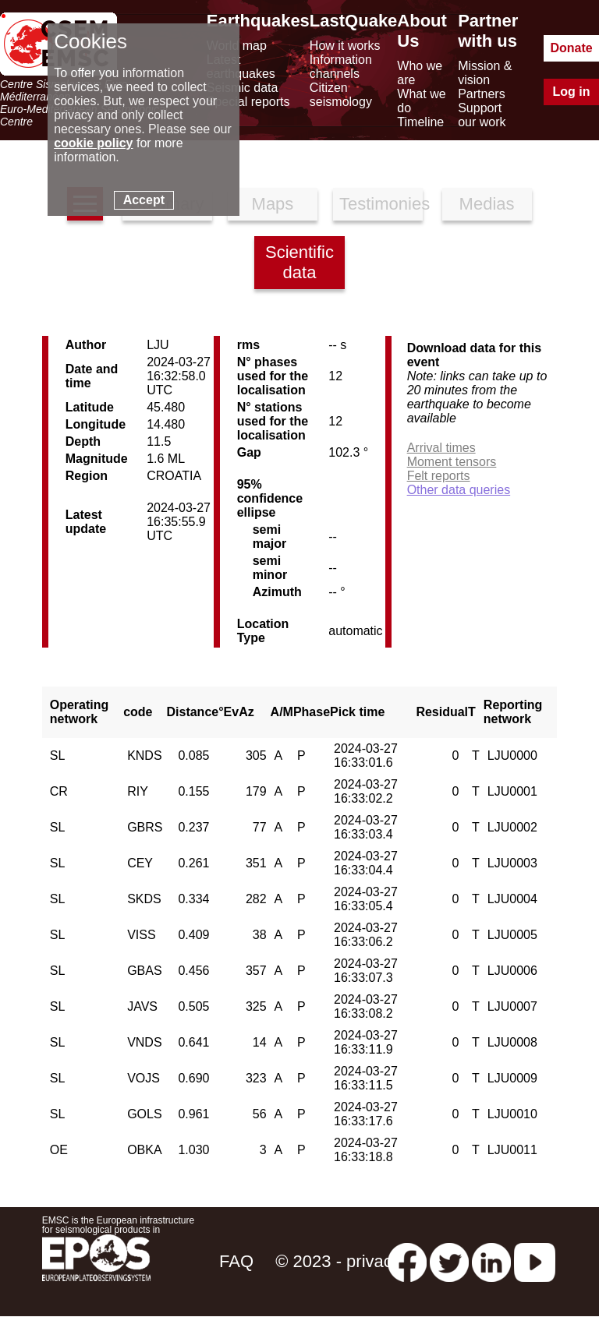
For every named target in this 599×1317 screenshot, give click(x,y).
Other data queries (459, 489)
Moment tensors (452, 461)
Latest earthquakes (241, 66)
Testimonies (381, 204)
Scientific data (299, 262)
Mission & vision (485, 73)
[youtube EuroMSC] (534, 1261)
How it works (345, 45)
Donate (571, 48)
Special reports (248, 101)
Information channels (341, 66)
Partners (481, 94)
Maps (273, 204)
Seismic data (242, 87)
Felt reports (438, 475)
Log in (571, 91)
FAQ (236, 1261)
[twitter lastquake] (449, 1261)
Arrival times (441, 447)
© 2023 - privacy (338, 1261)
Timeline (420, 122)
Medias (487, 204)
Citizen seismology (341, 94)
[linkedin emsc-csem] (491, 1261)
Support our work (481, 115)
